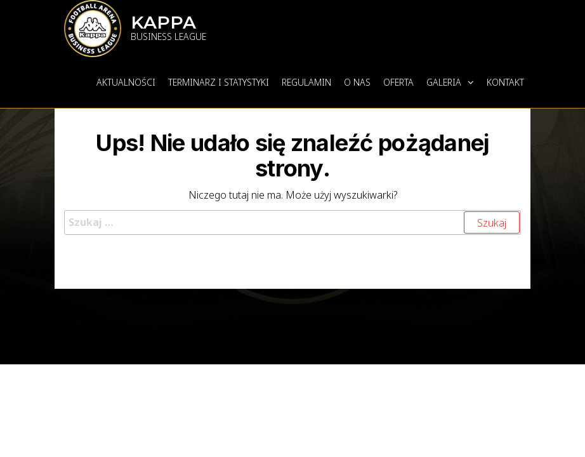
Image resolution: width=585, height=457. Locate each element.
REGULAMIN (306, 82)
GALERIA (443, 82)
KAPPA (163, 22)
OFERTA (398, 82)
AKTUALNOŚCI (125, 82)
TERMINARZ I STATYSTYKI (218, 82)
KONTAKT (505, 82)
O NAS (357, 82)
